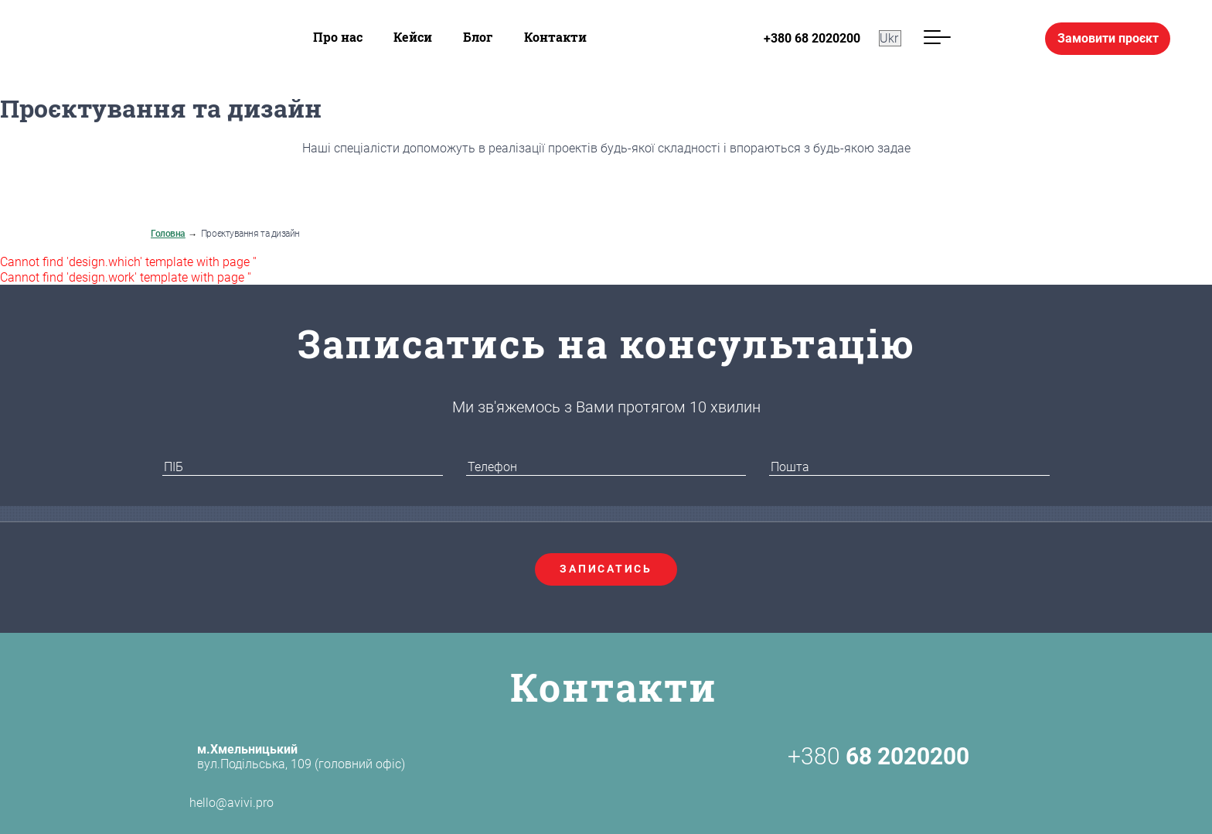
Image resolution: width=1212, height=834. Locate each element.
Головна (168, 233)
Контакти (555, 37)
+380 (878, 756)
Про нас (338, 37)
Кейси (412, 37)
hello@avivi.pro (204, 803)
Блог (478, 37)
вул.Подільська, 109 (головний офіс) (301, 756)
